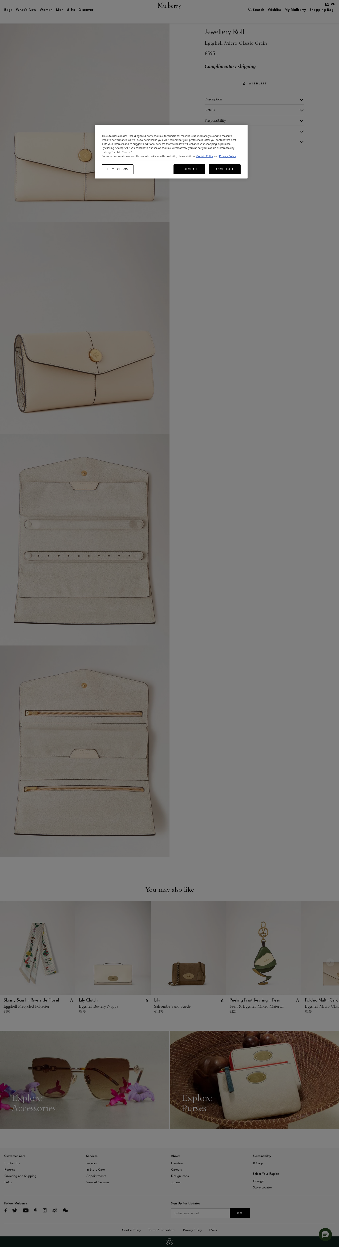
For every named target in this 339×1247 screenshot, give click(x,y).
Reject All (189, 169)
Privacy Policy (227, 156)
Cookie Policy (204, 156)
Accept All (225, 169)
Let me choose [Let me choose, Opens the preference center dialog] (118, 169)
